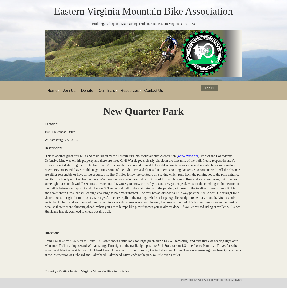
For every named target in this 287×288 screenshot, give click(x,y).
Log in (209, 88)
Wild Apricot (205, 279)
